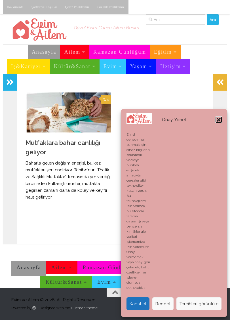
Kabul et (138, 303)
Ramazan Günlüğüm (119, 52)
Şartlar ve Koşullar (44, 7)
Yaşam (138, 66)
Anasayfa (44, 52)
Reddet (162, 303)
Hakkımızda (15, 7)
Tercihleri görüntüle (199, 303)
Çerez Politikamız (77, 7)
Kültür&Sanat (72, 66)
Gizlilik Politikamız (111, 7)
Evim (110, 66)
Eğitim (163, 52)
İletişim (170, 66)
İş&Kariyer (26, 66)
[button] (218, 120)
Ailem (72, 52)
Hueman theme (84, 308)
